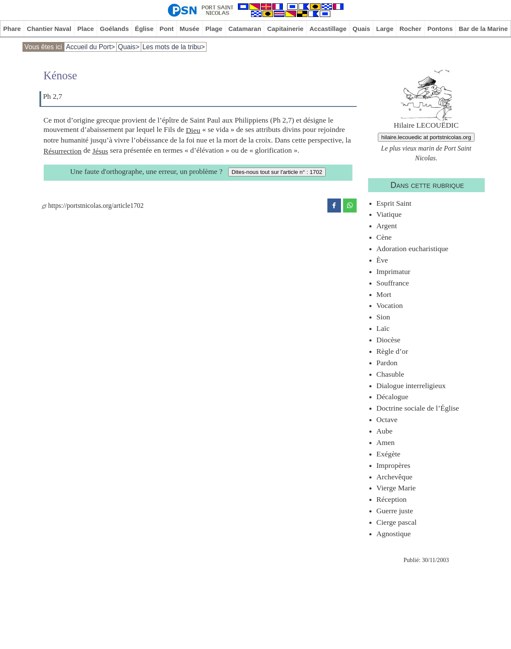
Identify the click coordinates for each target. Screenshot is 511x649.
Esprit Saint (394, 203)
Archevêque (395, 477)
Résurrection (63, 151)
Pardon (387, 362)
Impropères (393, 465)
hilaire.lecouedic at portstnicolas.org (426, 137)
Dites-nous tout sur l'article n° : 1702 (277, 172)
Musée (190, 28)
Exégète (389, 454)
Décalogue (392, 396)
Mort (384, 294)
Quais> (129, 46)
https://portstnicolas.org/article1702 (93, 205)
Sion (383, 317)
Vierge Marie (396, 488)
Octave (387, 419)
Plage (213, 28)
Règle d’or (392, 351)
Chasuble (390, 374)
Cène (384, 237)
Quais (361, 28)
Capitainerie (285, 28)
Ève (382, 260)
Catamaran (244, 28)
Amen (386, 442)
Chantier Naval (49, 28)
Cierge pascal (397, 522)
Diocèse (389, 340)
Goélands (114, 28)
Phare (12, 28)
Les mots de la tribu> (173, 46)
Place (85, 28)
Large (385, 28)
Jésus (100, 151)
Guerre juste (395, 510)
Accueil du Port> (90, 46)
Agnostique (394, 533)
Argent (387, 225)
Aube (385, 431)
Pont (166, 28)
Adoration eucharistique (413, 248)
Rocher (410, 28)
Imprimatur (393, 271)
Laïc (383, 328)
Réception (392, 499)
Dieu (193, 130)
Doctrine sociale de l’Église (418, 408)
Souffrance (393, 283)
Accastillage (328, 28)
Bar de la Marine (483, 28)
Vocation (390, 305)
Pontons (440, 28)
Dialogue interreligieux (411, 385)
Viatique (389, 214)
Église (144, 28)
